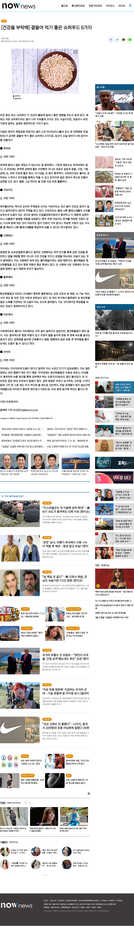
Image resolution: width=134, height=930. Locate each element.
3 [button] (46, 875)
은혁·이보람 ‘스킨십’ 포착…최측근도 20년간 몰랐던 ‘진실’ (81, 866)
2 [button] (45, 875)
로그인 (46, 900)
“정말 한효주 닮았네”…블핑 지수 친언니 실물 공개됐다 (72, 829)
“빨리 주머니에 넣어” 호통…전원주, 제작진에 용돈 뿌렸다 (50, 853)
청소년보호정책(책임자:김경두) (89, 900)
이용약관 (61, 900)
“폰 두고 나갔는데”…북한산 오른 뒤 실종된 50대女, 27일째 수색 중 (42, 829)
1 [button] (43, 875)
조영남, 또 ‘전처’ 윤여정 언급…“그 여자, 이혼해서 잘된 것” (19, 853)
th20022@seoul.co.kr (25, 410)
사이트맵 (119, 900)
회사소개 (53, 900)
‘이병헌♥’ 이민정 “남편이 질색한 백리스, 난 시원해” (19, 866)
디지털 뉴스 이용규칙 (107, 900)
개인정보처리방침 (71, 900)
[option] (43, 820)
